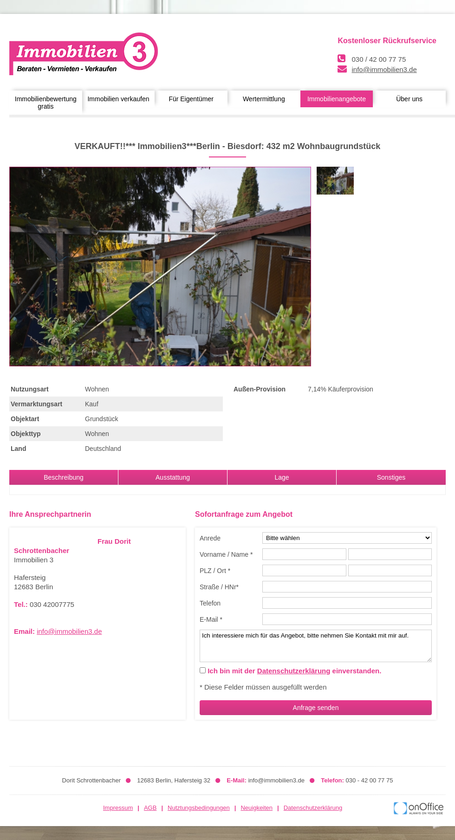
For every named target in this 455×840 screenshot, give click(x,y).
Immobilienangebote (336, 99)
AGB (150, 807)
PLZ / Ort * (215, 570)
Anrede (210, 538)
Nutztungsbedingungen (199, 807)
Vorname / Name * (226, 554)
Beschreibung (64, 477)
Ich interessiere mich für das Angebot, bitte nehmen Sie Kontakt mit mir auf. (316, 646)
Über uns (409, 99)
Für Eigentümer (191, 99)
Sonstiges (391, 477)
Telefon (210, 603)
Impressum (118, 807)
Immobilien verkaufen (118, 99)
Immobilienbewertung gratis (46, 102)
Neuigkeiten (256, 807)
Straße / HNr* (219, 587)
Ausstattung (173, 477)
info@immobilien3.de (383, 69)
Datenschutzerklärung (294, 671)
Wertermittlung (264, 99)
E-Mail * (211, 619)
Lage (281, 477)
